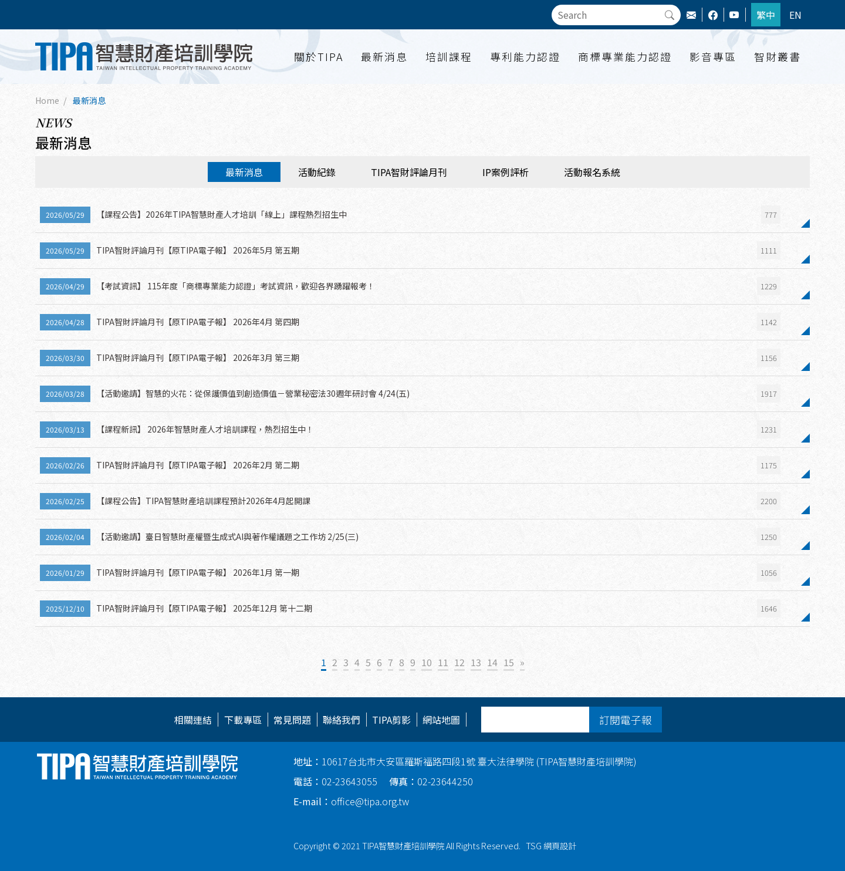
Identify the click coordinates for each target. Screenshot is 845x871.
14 (492, 662)
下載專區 (243, 720)
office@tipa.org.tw (351, 801)
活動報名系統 (592, 172)
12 (459, 662)
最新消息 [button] (384, 56)
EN (795, 15)
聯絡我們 (341, 720)
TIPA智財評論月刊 (409, 172)
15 (508, 662)
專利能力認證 (525, 56)
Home (47, 100)
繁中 (765, 15)
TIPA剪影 (391, 720)
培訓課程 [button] (448, 56)
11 (443, 662)
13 (476, 662)
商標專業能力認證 (625, 56)
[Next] (522, 663)
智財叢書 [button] (777, 56)
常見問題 (292, 720)
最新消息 (89, 100)
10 (426, 662)
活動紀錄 (317, 172)
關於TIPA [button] (318, 56)
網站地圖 (441, 720)
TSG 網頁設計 (551, 845)
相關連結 (193, 720)
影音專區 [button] (712, 56)
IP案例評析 (505, 172)
